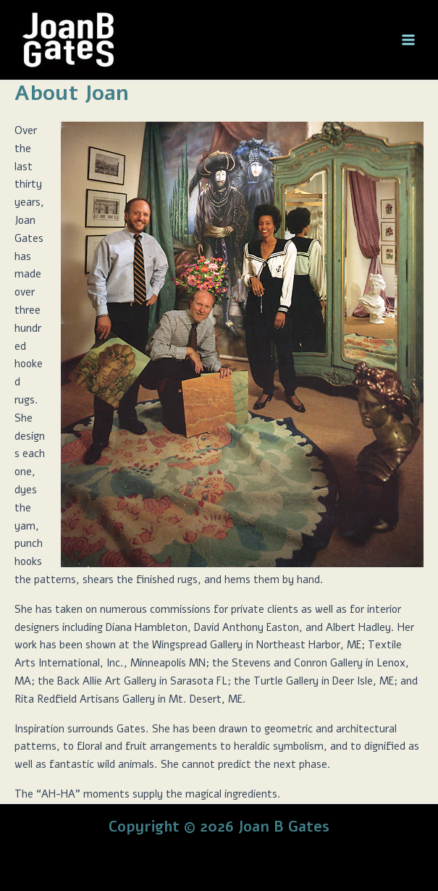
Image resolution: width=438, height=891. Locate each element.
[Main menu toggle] (408, 40)
